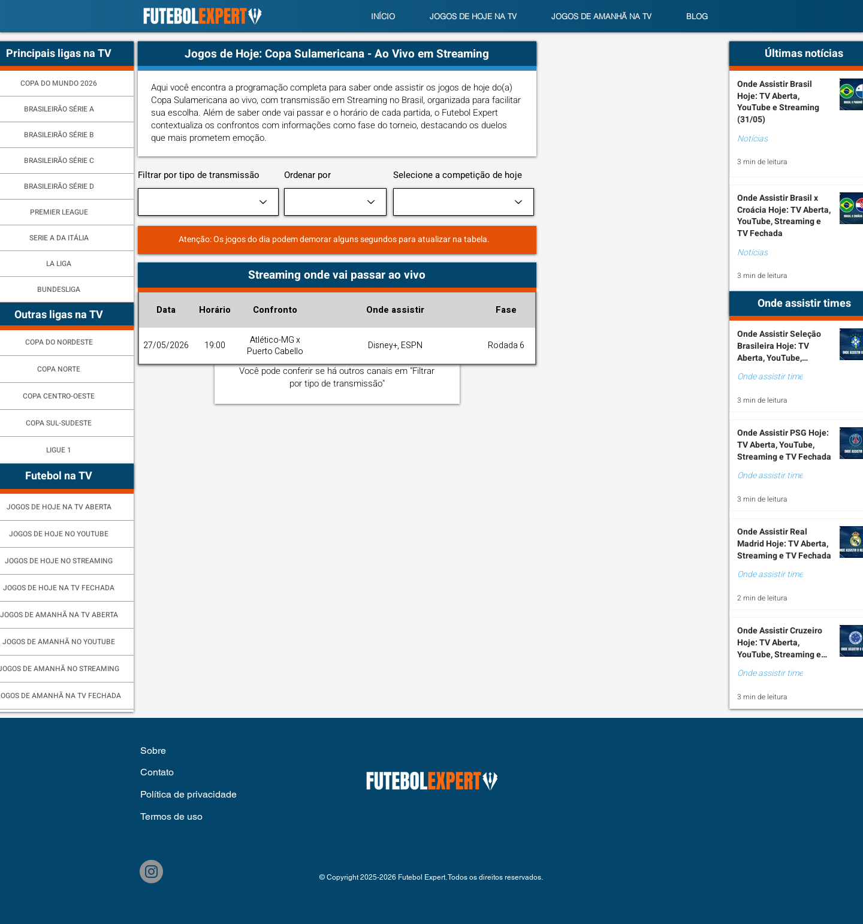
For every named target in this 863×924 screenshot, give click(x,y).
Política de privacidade (188, 794)
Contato (157, 772)
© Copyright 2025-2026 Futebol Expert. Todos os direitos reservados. (431, 877)
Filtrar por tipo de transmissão (198, 175)
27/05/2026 (166, 345)
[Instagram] (151, 871)
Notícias (752, 139)
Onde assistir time (770, 377)
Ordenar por (307, 175)
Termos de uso (171, 816)
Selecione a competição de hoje (457, 175)
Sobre (154, 750)
